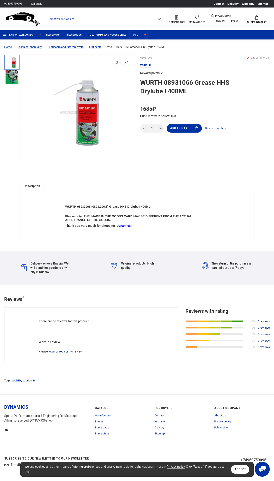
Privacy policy (176, 466)
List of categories (18, 34)
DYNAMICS (16, 409)
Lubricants (29, 382)
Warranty (248, 3)
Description (32, 186)
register (64, 353)
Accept (240, 469)
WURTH (16, 382)
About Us (220, 417)
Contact (219, 3)
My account (221, 15)
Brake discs (74, 34)
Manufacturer (103, 417)
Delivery (233, 3)
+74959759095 (13, 3)
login (52, 353)
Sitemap (263, 3)
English (221, 21)
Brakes (99, 423)
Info (135, 34)
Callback (36, 3)
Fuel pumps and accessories (107, 34)
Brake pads (52, 34)
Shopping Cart (257, 19)
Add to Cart (184, 128)
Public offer (221, 429)
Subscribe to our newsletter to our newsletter (46, 460)
